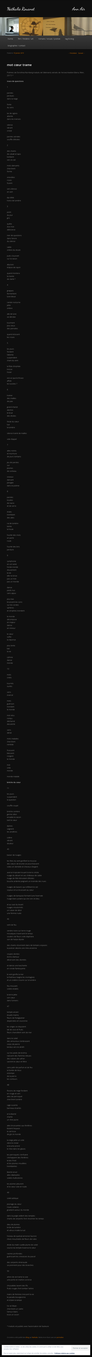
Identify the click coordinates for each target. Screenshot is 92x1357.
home (10, 38)
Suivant (81, 53)
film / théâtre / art (25, 38)
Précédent (72, 53)
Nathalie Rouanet (21, 8)
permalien (60, 1337)
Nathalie (35, 1337)
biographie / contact (16, 45)
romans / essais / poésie (49, 38)
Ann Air (78, 8)
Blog (27, 1337)
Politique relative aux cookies (65, 1353)
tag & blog (69, 38)
